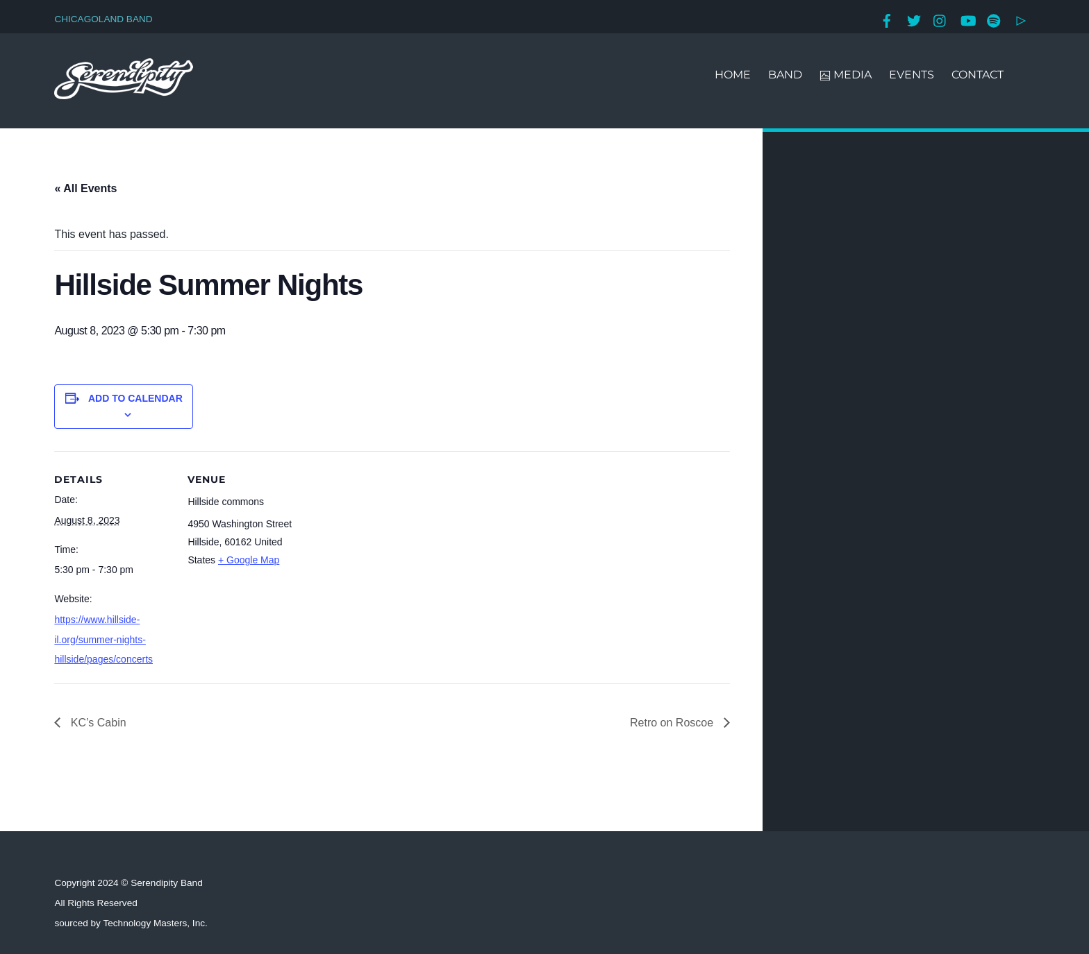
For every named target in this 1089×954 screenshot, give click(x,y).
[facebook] (887, 19)
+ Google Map (248, 559)
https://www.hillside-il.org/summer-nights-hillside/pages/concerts (103, 639)
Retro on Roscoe (673, 723)
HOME (733, 74)
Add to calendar (135, 398)
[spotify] (994, 19)
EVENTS (911, 74)
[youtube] (967, 19)
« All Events (85, 188)
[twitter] (914, 19)
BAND (785, 74)
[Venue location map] (394, 547)
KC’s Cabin (96, 723)
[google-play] (1021, 19)
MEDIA (846, 74)
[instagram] (940, 19)
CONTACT (977, 74)
